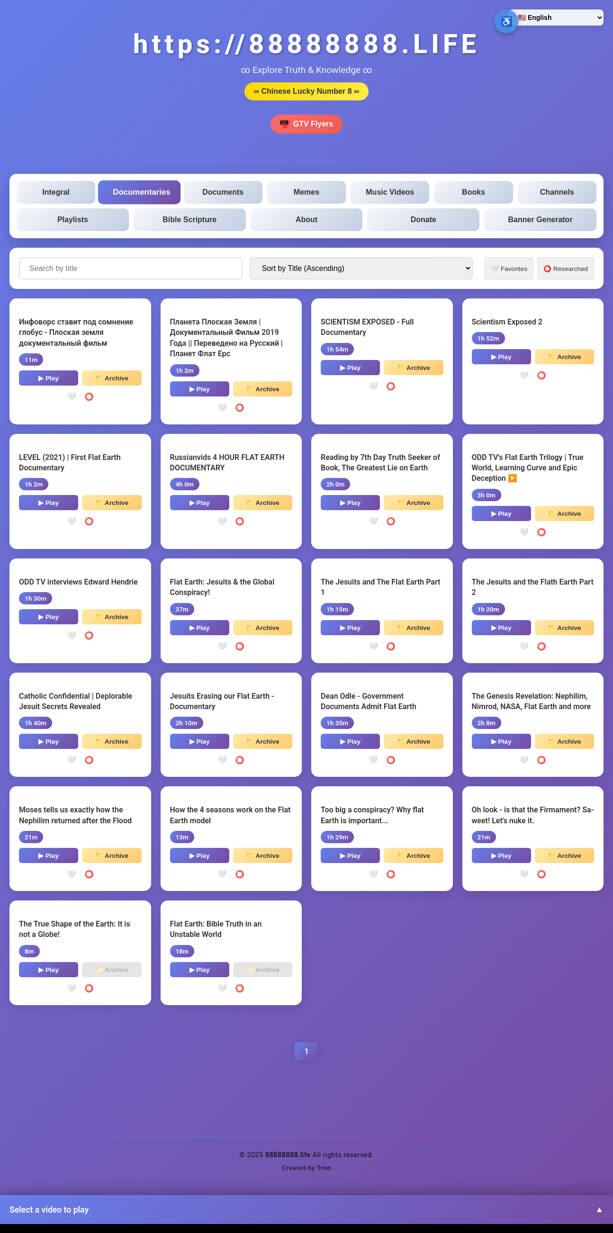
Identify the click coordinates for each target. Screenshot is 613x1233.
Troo (324, 1167)
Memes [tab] (306, 192)
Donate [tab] (423, 220)
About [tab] (306, 220)
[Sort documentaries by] (361, 268)
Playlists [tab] (72, 220)
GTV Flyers (306, 124)
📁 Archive (111, 378)
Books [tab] (473, 192)
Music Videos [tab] (390, 192)
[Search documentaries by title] (131, 268)
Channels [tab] (557, 192)
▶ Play (48, 378)
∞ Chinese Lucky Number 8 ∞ (307, 91)
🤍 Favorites (509, 268)
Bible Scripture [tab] (189, 220)
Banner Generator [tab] (540, 220)
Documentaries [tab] (142, 192)
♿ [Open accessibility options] (507, 21)
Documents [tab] (222, 192)
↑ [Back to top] (587, 1207)
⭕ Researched (565, 268)
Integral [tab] (56, 192)
